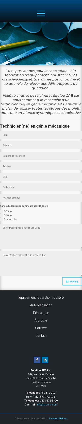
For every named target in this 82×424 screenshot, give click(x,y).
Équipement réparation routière (41, 298)
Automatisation (41, 305)
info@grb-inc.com (47, 404)
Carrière (41, 328)
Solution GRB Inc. (58, 418)
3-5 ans (6, 215)
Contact (41, 336)
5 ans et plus (8, 219)
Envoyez (72, 281)
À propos (41, 320)
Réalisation (41, 313)
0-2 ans (6, 211)
